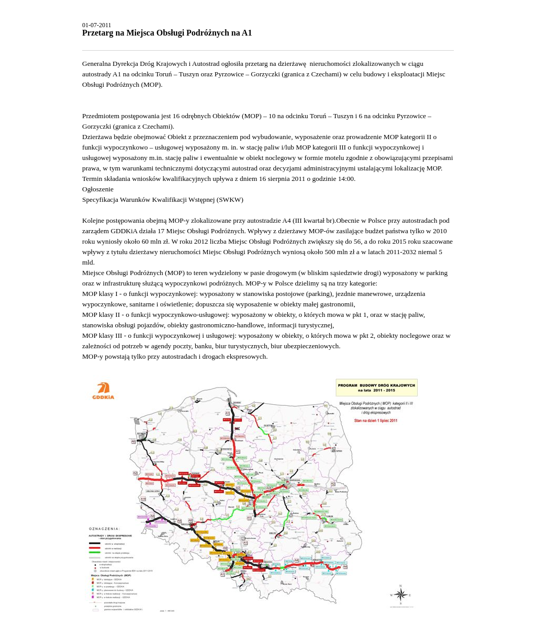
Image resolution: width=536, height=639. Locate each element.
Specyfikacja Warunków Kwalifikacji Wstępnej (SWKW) (162, 199)
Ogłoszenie (98, 189)
